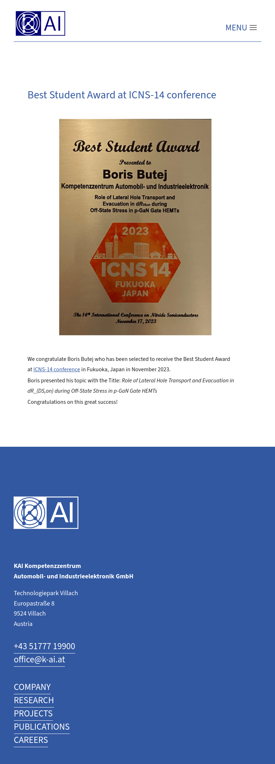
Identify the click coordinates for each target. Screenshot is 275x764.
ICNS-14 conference (56, 369)
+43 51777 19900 (44, 646)
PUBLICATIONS (41, 727)
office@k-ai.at (39, 659)
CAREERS (31, 740)
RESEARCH (34, 700)
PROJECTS (33, 713)
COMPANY (32, 687)
